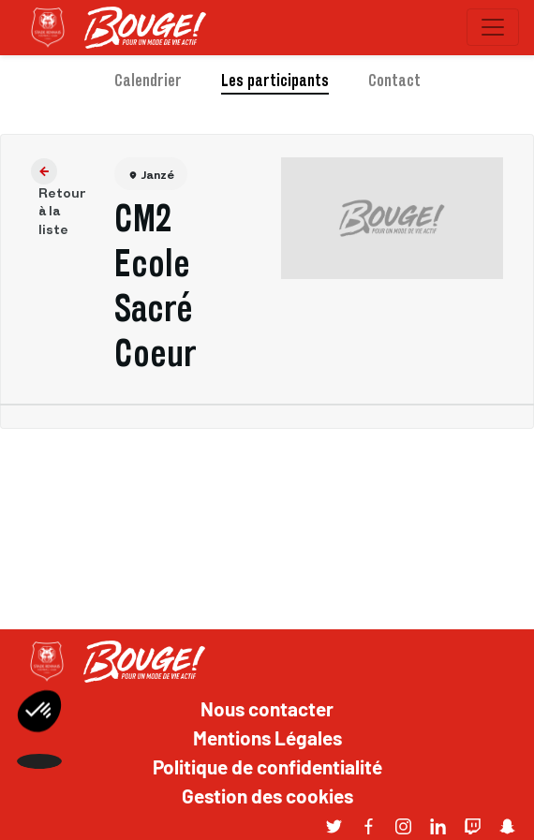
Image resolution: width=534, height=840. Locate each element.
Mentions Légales (267, 737)
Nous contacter (267, 708)
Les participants (275, 80)
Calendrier (148, 80)
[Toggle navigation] (493, 27)
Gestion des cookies (267, 795)
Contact (394, 80)
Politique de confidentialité (267, 766)
